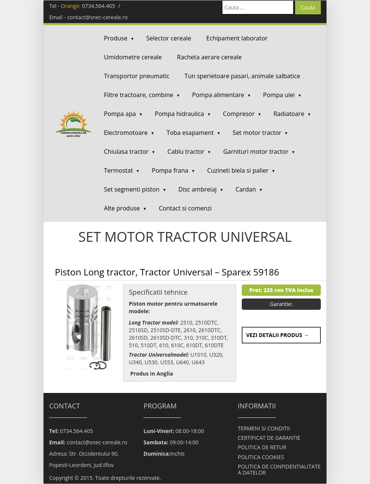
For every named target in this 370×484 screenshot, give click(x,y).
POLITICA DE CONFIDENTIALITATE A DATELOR (279, 469)
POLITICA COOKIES (261, 457)
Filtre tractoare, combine (138, 95)
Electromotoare (126, 132)
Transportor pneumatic (136, 76)
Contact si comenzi (185, 208)
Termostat (118, 170)
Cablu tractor (186, 151)
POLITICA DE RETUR (262, 447)
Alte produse (122, 208)
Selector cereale (168, 38)
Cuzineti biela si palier (238, 170)
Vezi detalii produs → (277, 335)
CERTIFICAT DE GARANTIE (269, 437)
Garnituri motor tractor (255, 151)
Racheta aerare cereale (209, 57)
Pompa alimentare (218, 95)
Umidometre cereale (133, 57)
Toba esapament (190, 132)
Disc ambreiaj (198, 189)
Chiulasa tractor (126, 151)
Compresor (239, 114)
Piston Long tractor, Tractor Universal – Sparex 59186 (167, 272)
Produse (115, 38)
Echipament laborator (236, 38)
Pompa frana (170, 170)
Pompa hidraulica (179, 114)
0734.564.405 (98, 5)
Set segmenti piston (132, 189)
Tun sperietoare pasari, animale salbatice (242, 76)
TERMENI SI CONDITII (264, 428)
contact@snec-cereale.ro (97, 17)
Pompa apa (120, 114)
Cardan (246, 189)
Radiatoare (289, 114)
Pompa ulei (279, 95)
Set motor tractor (257, 132)
